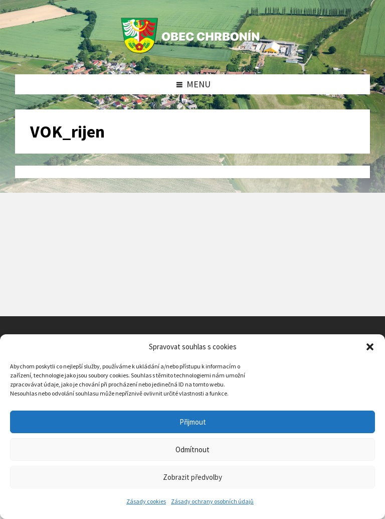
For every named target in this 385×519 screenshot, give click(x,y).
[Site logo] (192, 53)
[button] (370, 347)
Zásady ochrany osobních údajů (212, 501)
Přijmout (192, 422)
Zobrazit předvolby (192, 477)
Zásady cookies (146, 501)
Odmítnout (192, 449)
